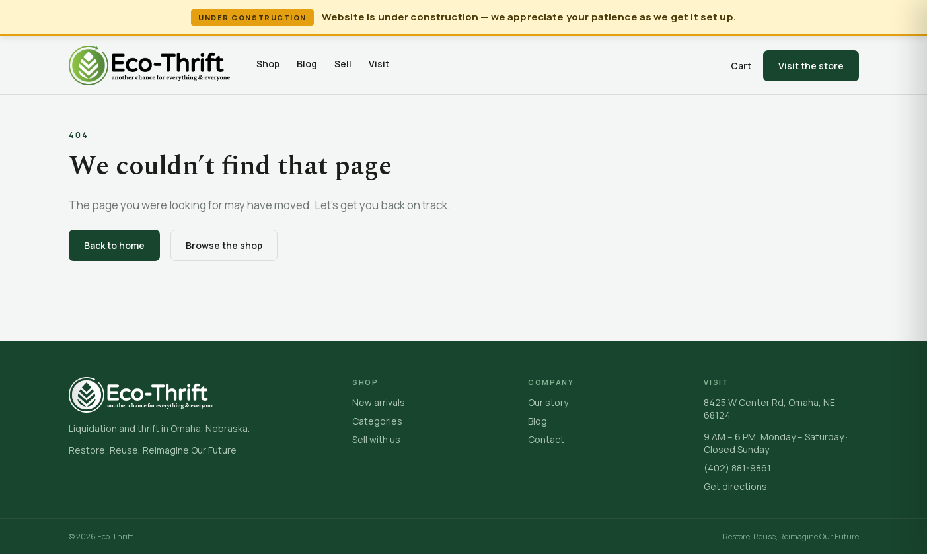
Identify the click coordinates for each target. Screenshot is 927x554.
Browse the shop (224, 245)
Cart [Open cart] (741, 65)
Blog (307, 63)
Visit (379, 63)
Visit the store (811, 65)
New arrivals (378, 402)
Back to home (114, 245)
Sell (343, 63)
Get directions (735, 486)
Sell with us (376, 439)
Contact (546, 439)
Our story (548, 402)
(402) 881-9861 (737, 468)
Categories (377, 421)
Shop (267, 63)
